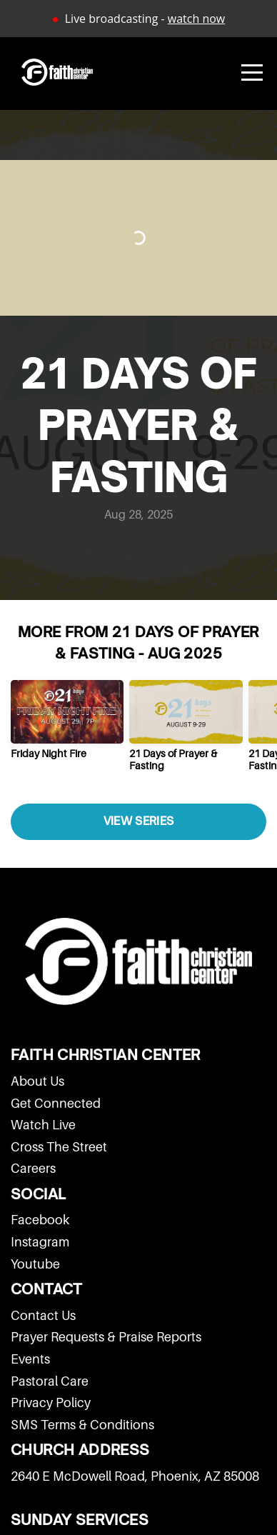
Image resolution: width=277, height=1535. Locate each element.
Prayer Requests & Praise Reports (106, 1336)
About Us (37, 1081)
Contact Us (43, 1315)
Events (30, 1358)
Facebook (40, 1219)
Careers (33, 1168)
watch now (196, 18)
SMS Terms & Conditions (82, 1424)
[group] (67, 725)
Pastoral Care (50, 1381)
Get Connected (56, 1103)
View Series (138, 821)
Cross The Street (59, 1146)
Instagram (40, 1241)
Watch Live (43, 1124)
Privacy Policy (51, 1402)
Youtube (35, 1263)
